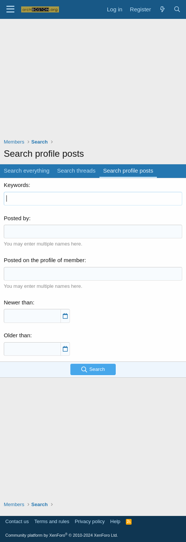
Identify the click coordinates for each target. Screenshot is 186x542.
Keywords (16, 185)
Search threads (76, 170)
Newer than (18, 302)
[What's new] (162, 9)
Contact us (17, 521)
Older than (17, 335)
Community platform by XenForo (61, 535)
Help (115, 521)
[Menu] (10, 9)
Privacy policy (90, 521)
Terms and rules (51, 521)
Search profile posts (128, 170)
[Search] (177, 9)
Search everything (27, 170)
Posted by (16, 218)
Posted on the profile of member (44, 260)
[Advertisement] (95, 83)
